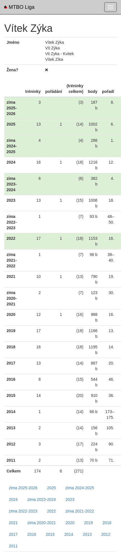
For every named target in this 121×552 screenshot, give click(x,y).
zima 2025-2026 (23, 488)
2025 (51, 488)
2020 (70, 522)
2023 (70, 499)
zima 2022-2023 (23, 511)
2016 (31, 534)
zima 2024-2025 (80, 488)
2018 (107, 522)
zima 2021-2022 (80, 511)
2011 (13, 546)
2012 (105, 534)
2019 (88, 522)
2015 (50, 534)
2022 (51, 511)
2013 (87, 534)
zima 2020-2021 (41, 522)
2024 (13, 499)
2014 (68, 534)
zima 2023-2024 (41, 499)
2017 (13, 534)
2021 (13, 522)
